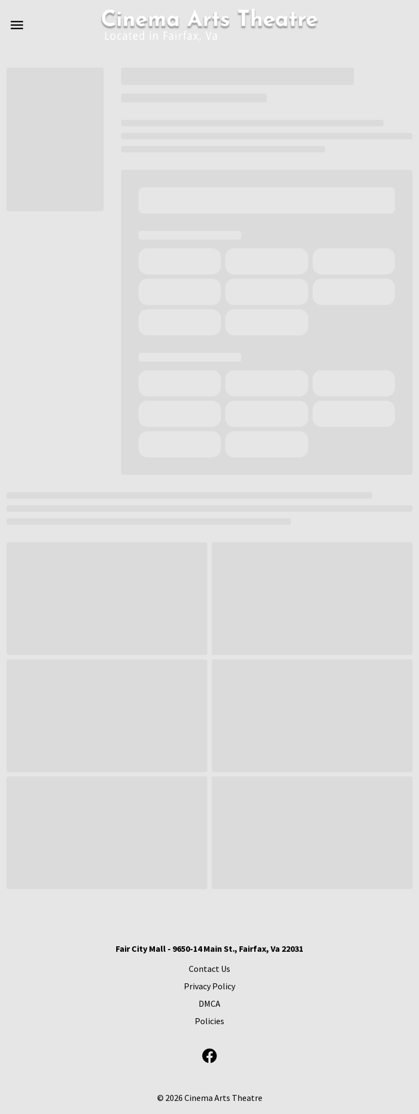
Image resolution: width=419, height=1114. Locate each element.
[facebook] (209, 1055)
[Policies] (209, 1021)
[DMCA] (209, 1003)
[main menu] (17, 25)
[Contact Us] (209, 968)
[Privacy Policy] (209, 986)
